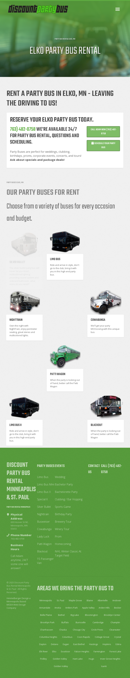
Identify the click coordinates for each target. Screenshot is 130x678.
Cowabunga (44, 529)
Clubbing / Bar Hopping (68, 499)
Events (60, 466)
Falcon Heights (81, 651)
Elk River (43, 651)
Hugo (91, 658)
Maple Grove (75, 600)
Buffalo (65, 622)
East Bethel (79, 644)
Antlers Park (71, 607)
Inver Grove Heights (110, 658)
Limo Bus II (44, 492)
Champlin (115, 622)
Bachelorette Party (66, 492)
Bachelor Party (64, 484)
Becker (117, 607)
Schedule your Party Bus (103, 149)
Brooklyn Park (47, 622)
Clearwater (114, 629)
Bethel (61, 614)
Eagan (66, 644)
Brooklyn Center (112, 614)
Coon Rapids (83, 636)
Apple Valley (88, 607)
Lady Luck (43, 536)
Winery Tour (62, 529)
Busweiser (43, 521)
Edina (118, 644)
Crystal (117, 636)
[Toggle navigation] (117, 9)
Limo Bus (42, 477)
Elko (54, 651)
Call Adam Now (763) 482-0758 (103, 135)
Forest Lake (115, 651)
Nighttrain (43, 514)
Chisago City (79, 629)
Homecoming (63, 544)
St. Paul (60, 600)
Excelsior (65, 651)
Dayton (42, 644)
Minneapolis (45, 600)
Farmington (99, 651)
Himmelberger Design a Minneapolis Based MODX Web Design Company (18, 603)
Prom (58, 536)
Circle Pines (97, 629)
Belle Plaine (46, 614)
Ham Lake (78, 658)
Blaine (90, 600)
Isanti (104, 666)
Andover (116, 600)
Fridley (43, 658)
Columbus (67, 636)
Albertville (103, 600)
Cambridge (98, 622)
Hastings (93, 644)
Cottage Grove (102, 636)
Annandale (44, 607)
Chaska (63, 629)
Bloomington (91, 614)
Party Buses (46, 466)
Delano (54, 644)
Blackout (42, 551)
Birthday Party (63, 514)
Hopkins (107, 644)
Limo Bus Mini (45, 484)
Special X (42, 499)
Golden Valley (60, 658)
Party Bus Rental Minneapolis (18, 507)
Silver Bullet (44, 507)
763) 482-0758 (23, 132)
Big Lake (75, 614)
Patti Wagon (44, 544)
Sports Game (63, 507)
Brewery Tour (63, 521)
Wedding (60, 477)
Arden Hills (104, 607)
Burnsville (81, 622)
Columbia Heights (48, 636)
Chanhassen (46, 629)
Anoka (58, 607)
